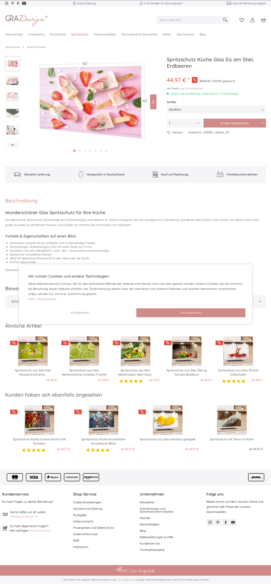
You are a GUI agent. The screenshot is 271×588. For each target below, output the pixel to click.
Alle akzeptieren (191, 312)
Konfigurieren (80, 312)
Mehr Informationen (42, 299)
